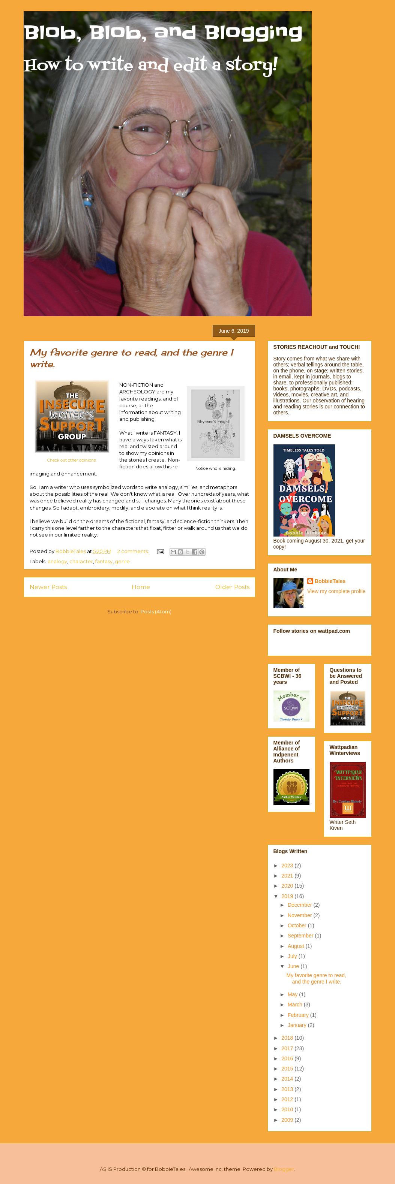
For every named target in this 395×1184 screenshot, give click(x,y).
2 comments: (133, 551)
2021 (287, 876)
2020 (287, 886)
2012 (287, 1099)
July (293, 956)
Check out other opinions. (71, 460)
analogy (57, 561)
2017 (287, 1048)
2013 (287, 1089)
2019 (287, 896)
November (300, 915)
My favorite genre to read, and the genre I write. (316, 978)
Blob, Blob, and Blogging (163, 32)
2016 (287, 1058)
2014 (287, 1079)
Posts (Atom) (156, 611)
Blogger (284, 1169)
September (301, 936)
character (81, 561)
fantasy (104, 561)
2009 (287, 1120)
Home (141, 587)
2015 (287, 1069)
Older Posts (232, 587)
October (298, 925)
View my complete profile (336, 591)
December (300, 905)
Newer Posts (48, 587)
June (294, 966)
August (296, 946)
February (299, 1015)
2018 (287, 1038)
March (296, 1005)
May (293, 994)
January (298, 1025)
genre (122, 561)
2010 (287, 1109)
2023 (287, 866)
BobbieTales (330, 581)
